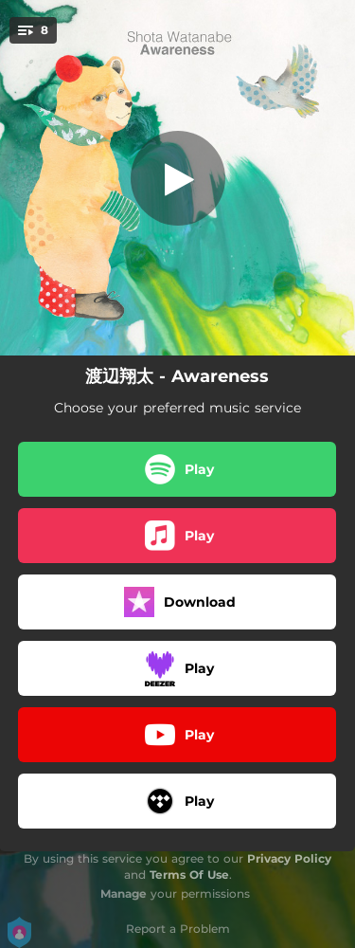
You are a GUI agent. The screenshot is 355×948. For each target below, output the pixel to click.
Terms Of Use (189, 874)
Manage (123, 893)
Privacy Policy (289, 858)
